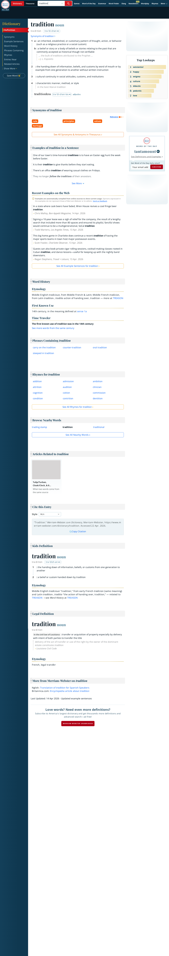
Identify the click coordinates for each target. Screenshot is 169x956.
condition (38, 398)
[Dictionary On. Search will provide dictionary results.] (24, 3)
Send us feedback (100, 201)
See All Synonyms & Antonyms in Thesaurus (77, 134)
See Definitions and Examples (146, 156)
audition (67, 387)
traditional (98, 427)
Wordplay (145, 3)
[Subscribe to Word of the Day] (140, 167)
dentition (98, 398)
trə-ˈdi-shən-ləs (62, 94)
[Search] (55, 3)
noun (59, 24)
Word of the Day (89, 3)
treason (118, 298)
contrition (68, 398)
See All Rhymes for (77, 406)
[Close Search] (62, 3)
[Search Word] (68, 3)
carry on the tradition (44, 347)
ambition (97, 381)
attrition (37, 387)
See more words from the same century (53, 328)
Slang (124, 3)
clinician (97, 387)
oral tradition (100, 347)
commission (99, 392)
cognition (38, 392)
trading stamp (39, 427)
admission (68, 381)
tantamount (145, 151)
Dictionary (11, 23)
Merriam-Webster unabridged (78, 723)
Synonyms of (43, 36)
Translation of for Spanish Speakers (64, 687)
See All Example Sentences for (77, 265)
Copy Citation (78, 531)
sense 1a (82, 311)
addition (37, 381)
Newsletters (133, 3)
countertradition (72, 347)
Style (34, 514)
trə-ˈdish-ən (53, 561)
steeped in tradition (43, 353)
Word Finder (114, 3)
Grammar (102, 3)
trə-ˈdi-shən (52, 30)
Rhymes (155, 3)
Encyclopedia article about (69, 691)
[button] (164, 3)
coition (66, 392)
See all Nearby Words (77, 434)
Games (77, 3)
